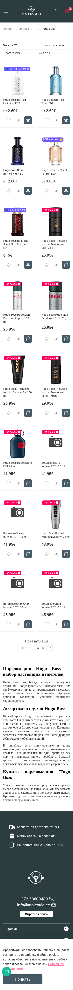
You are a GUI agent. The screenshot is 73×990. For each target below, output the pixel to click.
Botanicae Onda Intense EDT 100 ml (53, 605)
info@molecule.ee (33, 905)
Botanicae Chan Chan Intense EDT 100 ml (16, 605)
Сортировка (21, 53)
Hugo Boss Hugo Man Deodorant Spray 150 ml (16, 318)
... (35, 29)
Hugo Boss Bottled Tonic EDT (52, 101)
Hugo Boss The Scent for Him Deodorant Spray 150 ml (54, 392)
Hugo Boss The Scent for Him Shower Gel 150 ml (17, 392)
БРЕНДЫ (23, 29)
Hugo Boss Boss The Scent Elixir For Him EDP (15, 244)
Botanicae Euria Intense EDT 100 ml (53, 464)
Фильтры (54, 53)
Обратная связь (36, 914)
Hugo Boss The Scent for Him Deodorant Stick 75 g (54, 244)
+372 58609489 (33, 899)
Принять (23, 979)
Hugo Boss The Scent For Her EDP (54, 172)
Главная (9, 29)
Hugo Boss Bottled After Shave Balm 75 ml (55, 535)
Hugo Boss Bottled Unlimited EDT (14, 101)
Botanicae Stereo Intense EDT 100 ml (14, 535)
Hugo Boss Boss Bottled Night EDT (14, 172)
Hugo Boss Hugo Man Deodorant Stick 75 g (54, 316)
